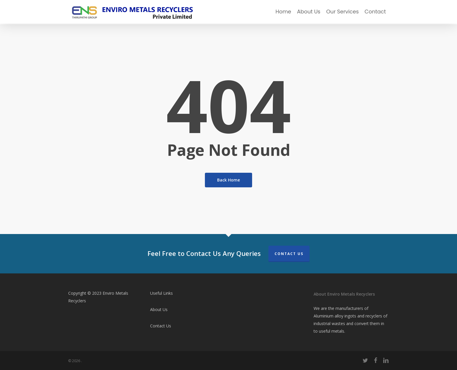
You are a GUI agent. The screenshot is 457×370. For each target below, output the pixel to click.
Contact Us (289, 253)
